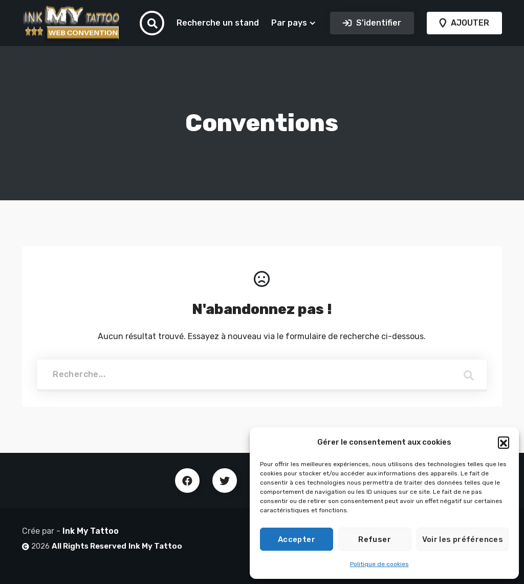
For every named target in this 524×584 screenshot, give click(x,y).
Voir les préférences (463, 539)
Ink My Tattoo (90, 531)
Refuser (374, 539)
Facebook (187, 480)
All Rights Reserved (89, 546)
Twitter (224, 480)
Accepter (296, 539)
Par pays (289, 23)
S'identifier (377, 23)
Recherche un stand (218, 23)
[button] (503, 442)
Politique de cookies (379, 564)
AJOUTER (469, 23)
